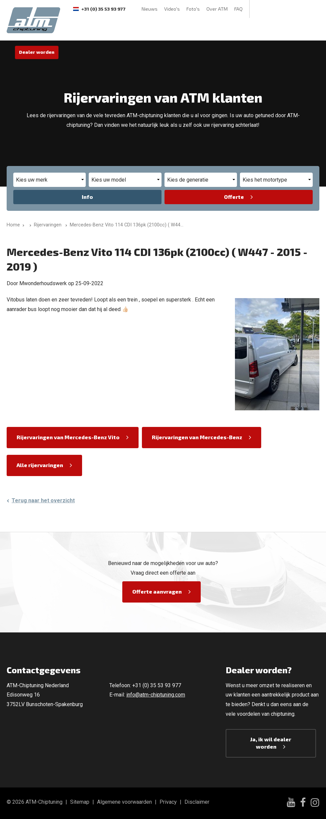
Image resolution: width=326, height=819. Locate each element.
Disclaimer (196, 802)
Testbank (109, 29)
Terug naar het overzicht (43, 500)
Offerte (234, 197)
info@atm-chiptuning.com (155, 695)
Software (78, 29)
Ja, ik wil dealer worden (270, 743)
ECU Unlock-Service (246, 29)
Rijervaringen (144, 29)
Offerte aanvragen (157, 591)
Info (87, 197)
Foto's (193, 9)
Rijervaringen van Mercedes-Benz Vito (68, 437)
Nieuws (150, 9)
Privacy (168, 802)
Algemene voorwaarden (124, 802)
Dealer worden (36, 52)
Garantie (178, 29)
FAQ (238, 9)
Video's (172, 9)
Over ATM (217, 9)
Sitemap (79, 802)
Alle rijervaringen (40, 465)
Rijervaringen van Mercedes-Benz (197, 437)
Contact (206, 29)
